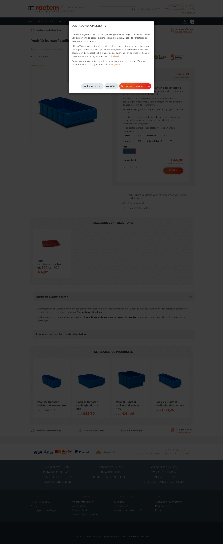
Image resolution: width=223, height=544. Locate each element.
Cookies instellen (92, 86)
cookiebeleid (114, 56)
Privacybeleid (114, 64)
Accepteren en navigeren (135, 86)
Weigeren (111, 86)
